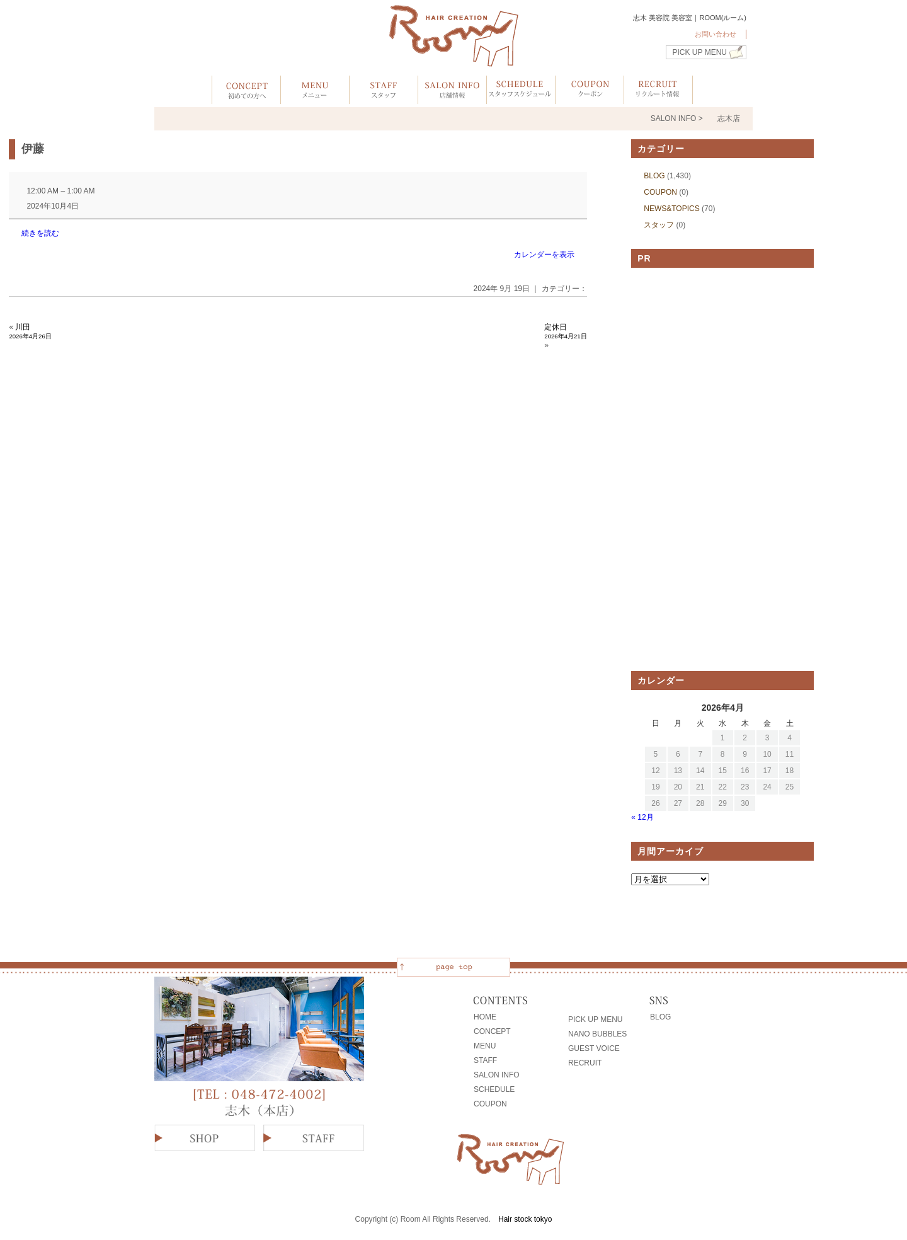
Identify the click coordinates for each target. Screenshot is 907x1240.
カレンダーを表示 (544, 254)
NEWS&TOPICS (671, 208)
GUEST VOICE (594, 1048)
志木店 (728, 118)
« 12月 (642, 817)
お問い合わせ (715, 34)
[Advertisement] (722, 469)
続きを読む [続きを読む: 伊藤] (40, 233)
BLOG (654, 175)
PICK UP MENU (700, 52)
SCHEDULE (494, 1089)
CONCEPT (492, 1031)
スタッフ (659, 225)
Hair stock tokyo (525, 1219)
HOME (485, 1017)
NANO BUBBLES (597, 1034)
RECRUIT (585, 1063)
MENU (485, 1046)
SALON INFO (497, 1075)
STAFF (485, 1060)
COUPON (660, 192)
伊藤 (32, 148)
